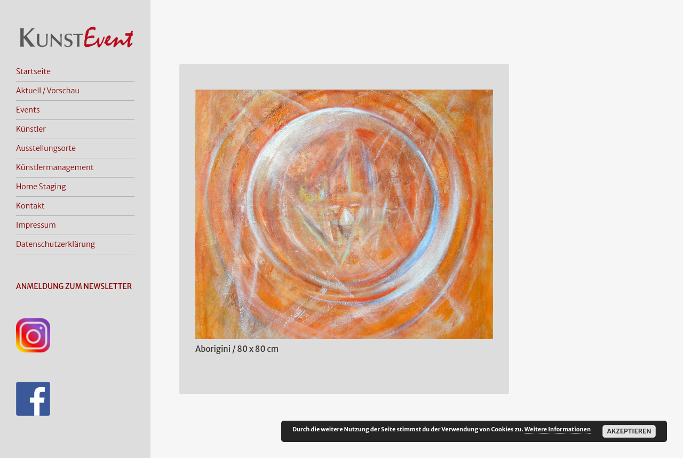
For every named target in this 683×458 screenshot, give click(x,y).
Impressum (36, 225)
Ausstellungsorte (46, 148)
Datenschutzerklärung (55, 244)
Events (28, 110)
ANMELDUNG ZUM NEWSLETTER (74, 286)
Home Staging (41, 186)
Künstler (31, 129)
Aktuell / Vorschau (48, 90)
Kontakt (30, 206)
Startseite (33, 71)
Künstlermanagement (55, 167)
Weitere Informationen (558, 429)
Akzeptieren (629, 431)
